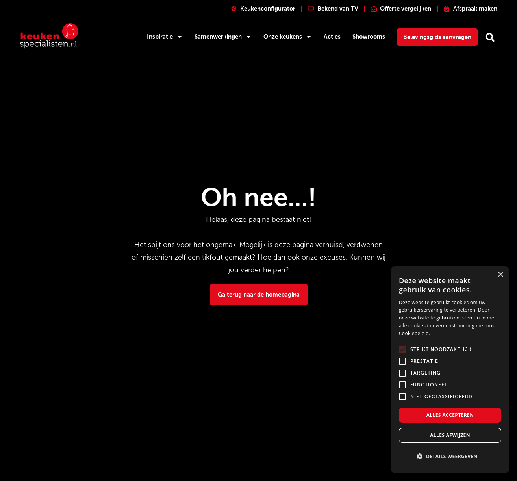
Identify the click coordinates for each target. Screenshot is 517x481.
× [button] (500, 275)
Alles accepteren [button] (450, 415)
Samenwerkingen (223, 37)
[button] (490, 38)
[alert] (450, 369)
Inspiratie (165, 37)
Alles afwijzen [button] (450, 435)
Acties (332, 36)
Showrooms (368, 36)
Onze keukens (287, 37)
